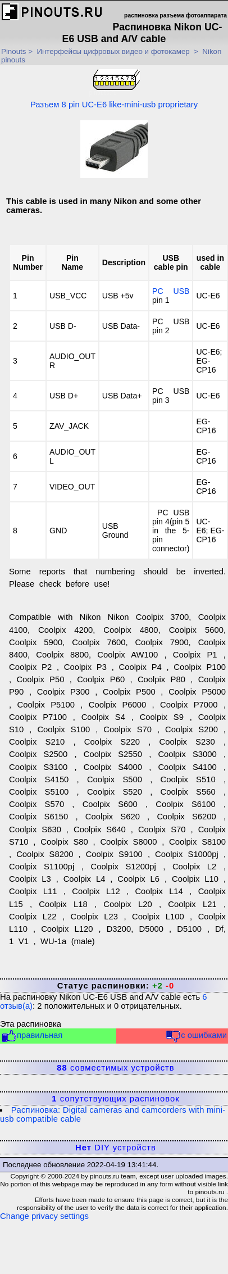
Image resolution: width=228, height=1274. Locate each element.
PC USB (170, 291)
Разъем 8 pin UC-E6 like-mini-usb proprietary (114, 88)
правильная (31, 1036)
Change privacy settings (44, 1216)
